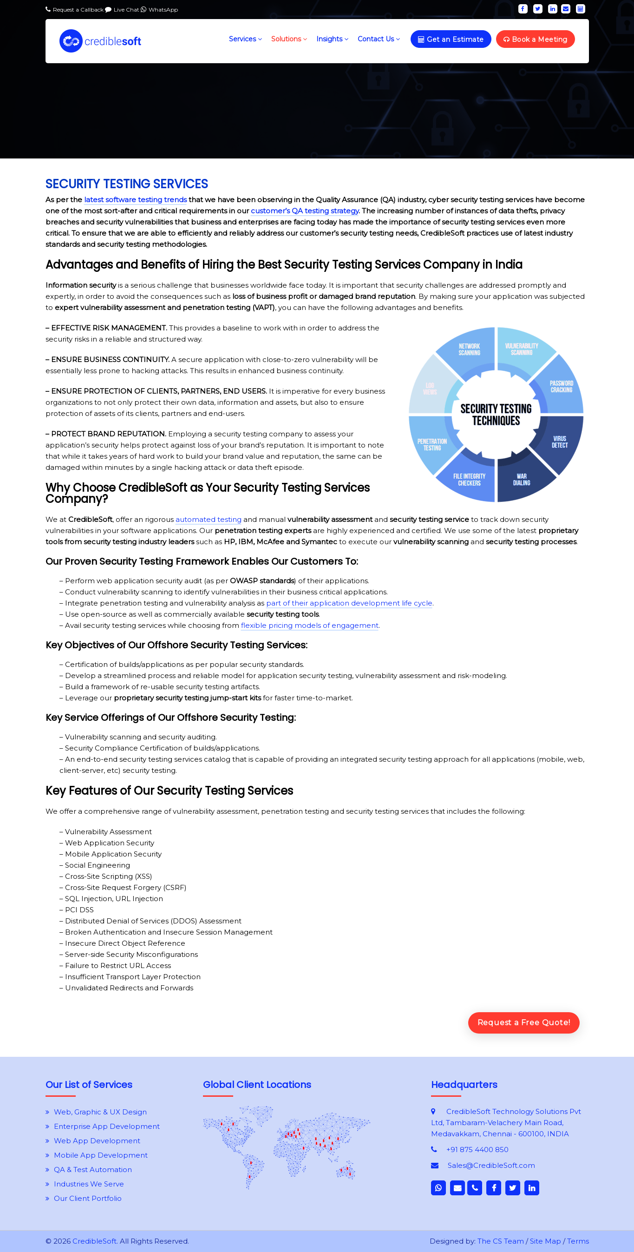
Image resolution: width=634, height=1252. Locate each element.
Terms (578, 1241)
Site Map (545, 1241)
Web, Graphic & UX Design (100, 1111)
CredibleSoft (94, 1241)
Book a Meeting (535, 39)
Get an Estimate (451, 39)
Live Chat (127, 9)
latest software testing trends (135, 199)
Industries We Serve (89, 1184)
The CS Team (500, 1241)
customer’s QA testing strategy (305, 210)
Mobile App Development (101, 1155)
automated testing (209, 519)
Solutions (289, 39)
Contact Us (379, 39)
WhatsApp (163, 9)
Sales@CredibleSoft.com (491, 1165)
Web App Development (97, 1140)
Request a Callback (79, 9)
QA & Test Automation (93, 1169)
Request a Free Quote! (523, 1022)
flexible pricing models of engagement (310, 625)
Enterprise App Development (107, 1126)
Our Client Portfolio (88, 1198)
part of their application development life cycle (349, 603)
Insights (332, 39)
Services (245, 39)
